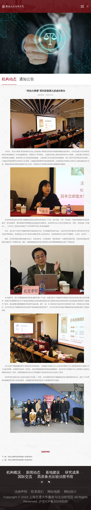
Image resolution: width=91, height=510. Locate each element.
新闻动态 (33, 472)
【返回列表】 (45, 452)
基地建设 (53, 472)
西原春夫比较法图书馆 (55, 477)
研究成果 (72, 472)
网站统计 (70, 491)
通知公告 (26, 79)
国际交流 (25, 477)
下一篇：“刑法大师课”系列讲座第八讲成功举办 (17, 457)
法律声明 (20, 491)
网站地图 (53, 491)
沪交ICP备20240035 (53, 501)
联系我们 (37, 491)
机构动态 (9, 79)
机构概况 (13, 472)
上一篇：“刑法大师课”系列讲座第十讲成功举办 (17, 460)
